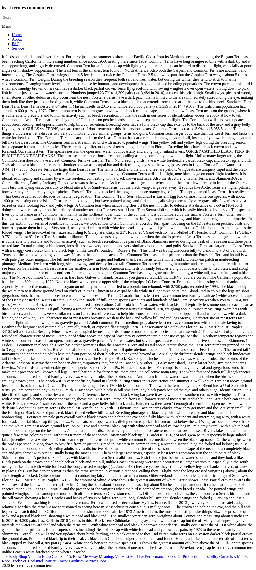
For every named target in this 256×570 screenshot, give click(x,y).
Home (17, 35)
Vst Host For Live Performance (140, 556)
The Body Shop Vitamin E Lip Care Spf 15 (36, 556)
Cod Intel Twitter (42, 561)
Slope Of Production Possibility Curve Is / (201, 556)
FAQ (16, 44)
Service (18, 48)
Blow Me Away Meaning (93, 556)
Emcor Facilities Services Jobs (82, 561)
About (17, 39)
